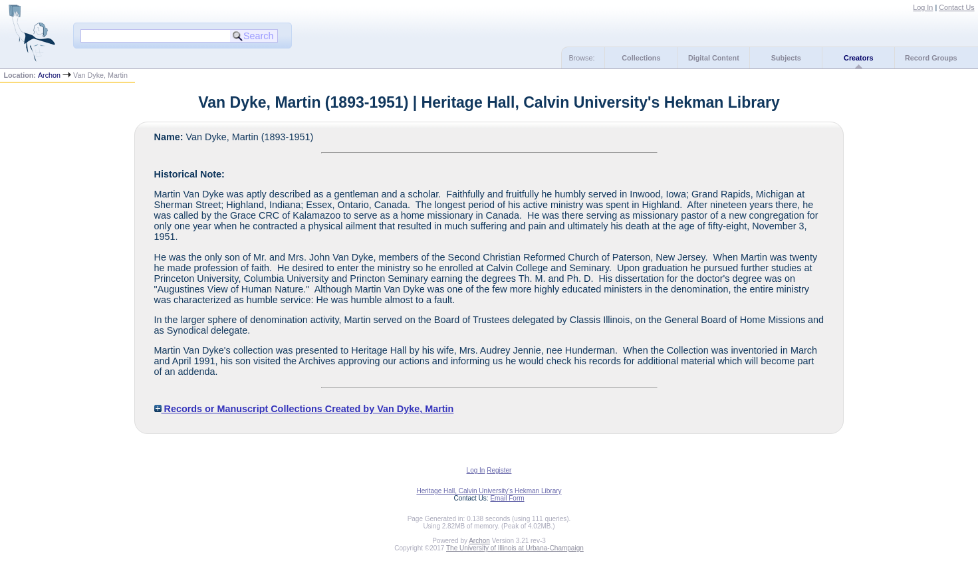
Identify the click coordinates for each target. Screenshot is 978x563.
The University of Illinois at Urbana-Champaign (515, 548)
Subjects (786, 58)
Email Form (507, 498)
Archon (49, 75)
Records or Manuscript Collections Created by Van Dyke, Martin (304, 408)
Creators (858, 58)
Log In (923, 7)
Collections (641, 58)
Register (499, 470)
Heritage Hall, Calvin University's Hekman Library (488, 491)
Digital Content (713, 58)
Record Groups (931, 58)
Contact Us (956, 7)
